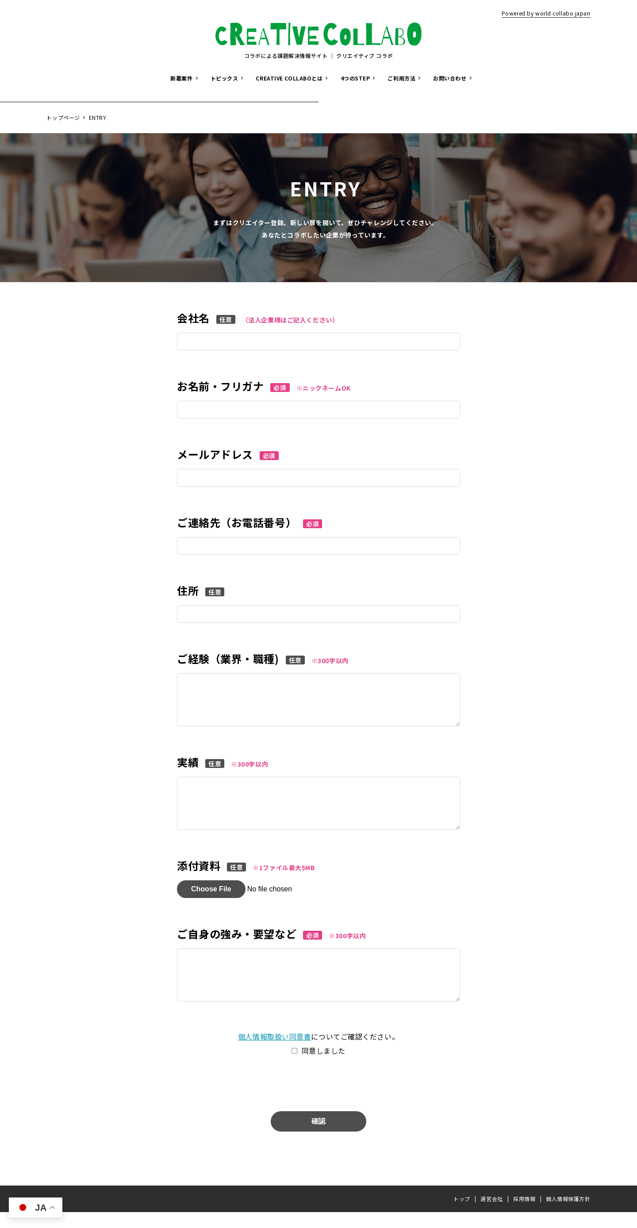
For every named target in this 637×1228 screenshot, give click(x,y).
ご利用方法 (401, 78)
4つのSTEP (355, 78)
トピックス (224, 78)
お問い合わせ (449, 78)
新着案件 (181, 78)
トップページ (63, 117)
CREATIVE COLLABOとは (289, 78)
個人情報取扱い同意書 (274, 1052)
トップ (461, 1214)
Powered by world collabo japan (546, 13)
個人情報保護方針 (568, 1214)
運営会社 (491, 1214)
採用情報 (524, 1214)
